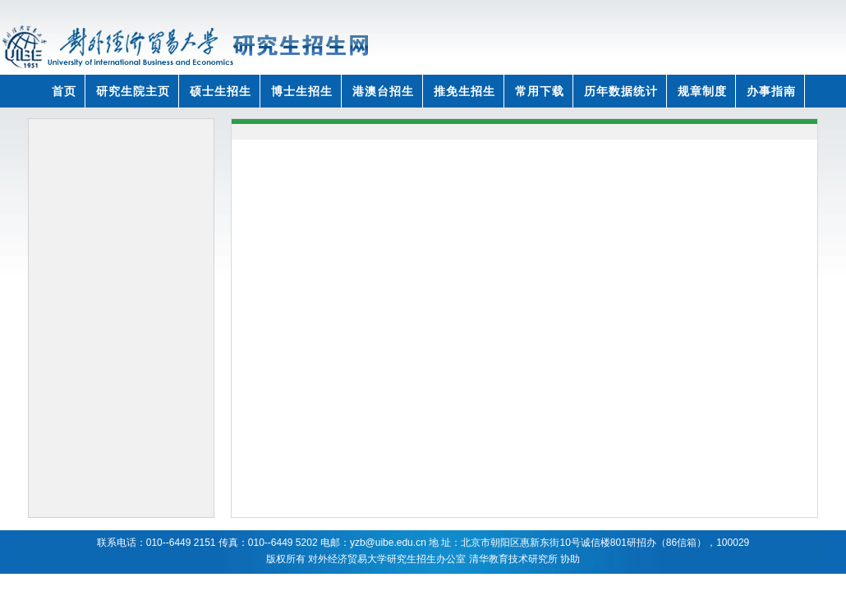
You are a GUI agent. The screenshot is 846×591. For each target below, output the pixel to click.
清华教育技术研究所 (513, 559)
